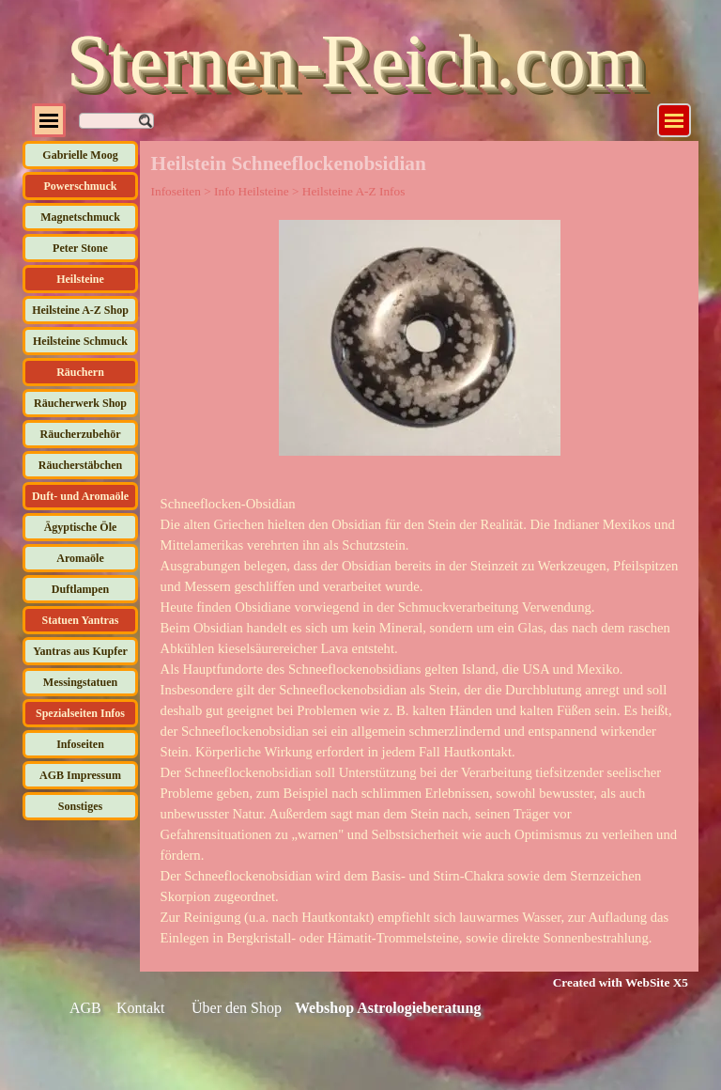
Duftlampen (80, 589)
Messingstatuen (80, 682)
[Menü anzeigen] (674, 120)
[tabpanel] (420, 720)
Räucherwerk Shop (80, 403)
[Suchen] (116, 121)
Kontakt (140, 1008)
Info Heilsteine (251, 191)
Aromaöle (79, 558)
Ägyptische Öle (80, 527)
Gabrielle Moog (79, 155)
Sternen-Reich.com (355, 61)
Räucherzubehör (80, 434)
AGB (85, 1008)
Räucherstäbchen (80, 465)
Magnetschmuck (80, 217)
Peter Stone (80, 248)
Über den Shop (237, 1008)
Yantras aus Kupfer (80, 651)
